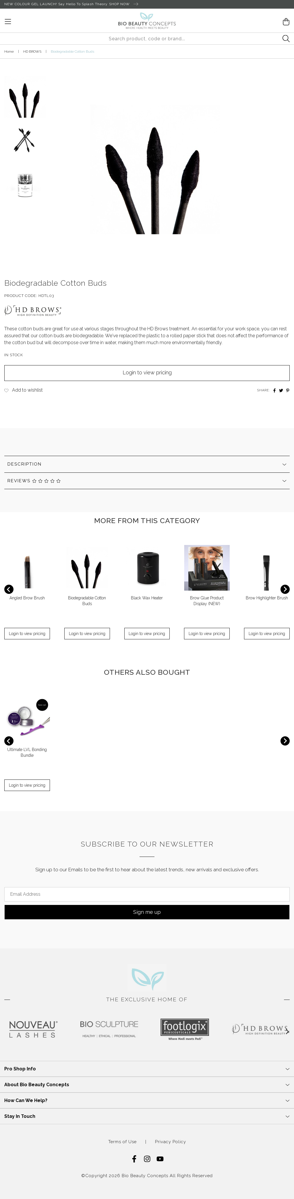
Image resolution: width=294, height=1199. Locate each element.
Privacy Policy (170, 1142)
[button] (25, 94)
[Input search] (147, 38)
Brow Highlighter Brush (267, 598)
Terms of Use (122, 1142)
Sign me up (147, 912)
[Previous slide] (8, 589)
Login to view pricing (147, 372)
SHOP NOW (123, 4)
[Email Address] (147, 894)
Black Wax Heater (147, 598)
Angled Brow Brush (27, 598)
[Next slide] (285, 589)
